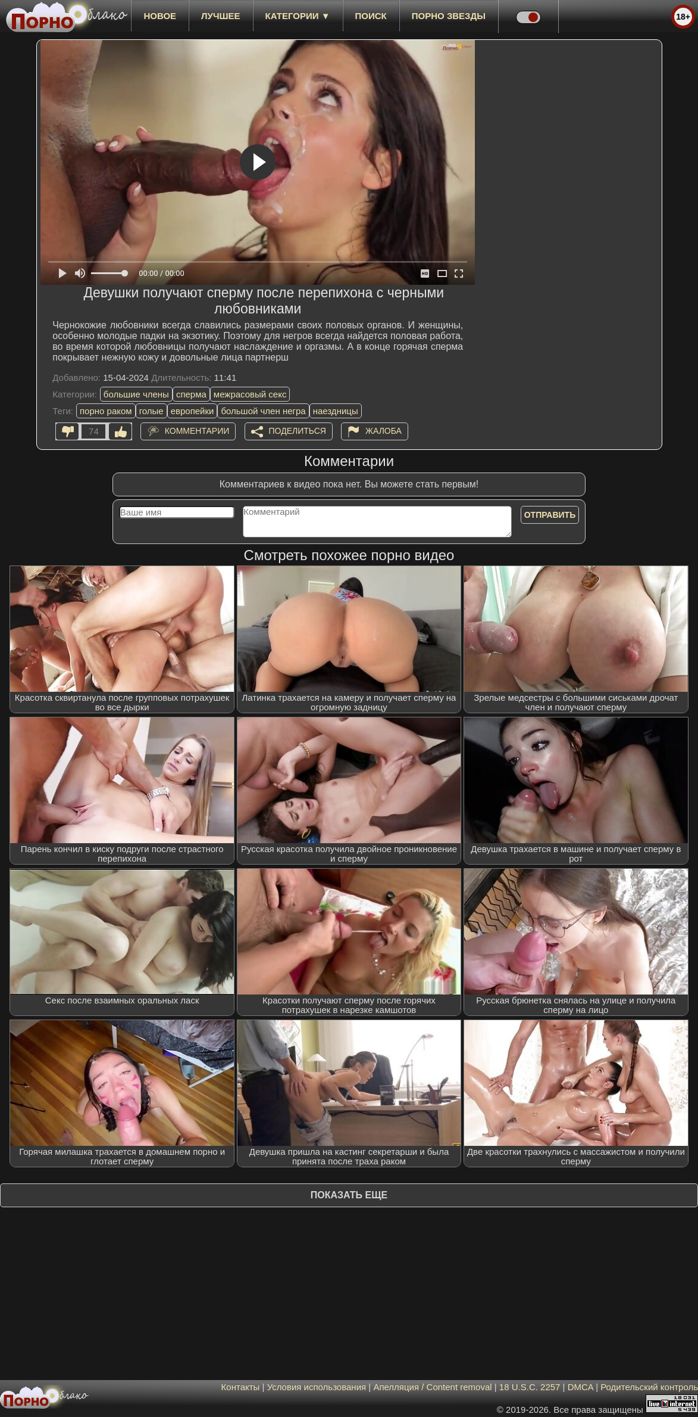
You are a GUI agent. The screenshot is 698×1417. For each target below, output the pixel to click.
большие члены (136, 394)
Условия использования (317, 1387)
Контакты (240, 1387)
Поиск (371, 16)
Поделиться (297, 431)
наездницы (335, 411)
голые (151, 411)
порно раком (106, 411)
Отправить (550, 515)
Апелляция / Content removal (432, 1387)
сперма (191, 394)
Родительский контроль (649, 1387)
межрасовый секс (250, 394)
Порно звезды (449, 16)
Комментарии (197, 431)
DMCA (580, 1387)
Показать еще (349, 1195)
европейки (192, 411)
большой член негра (263, 411)
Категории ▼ (297, 16)
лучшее (220, 16)
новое (159, 16)
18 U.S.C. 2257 (530, 1387)
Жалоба (383, 431)
